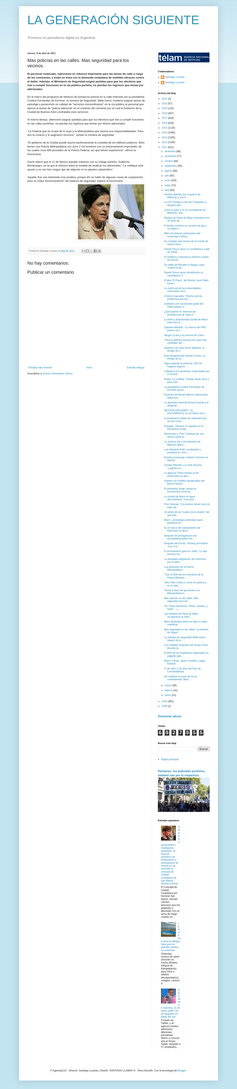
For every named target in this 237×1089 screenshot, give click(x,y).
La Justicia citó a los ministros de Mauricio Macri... (182, 443)
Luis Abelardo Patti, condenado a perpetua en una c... (182, 451)
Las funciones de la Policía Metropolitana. (179, 568)
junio (168, 180)
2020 (165, 103)
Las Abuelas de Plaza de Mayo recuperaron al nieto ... (181, 615)
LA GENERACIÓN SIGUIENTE (113, 20)
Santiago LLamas (174, 77)
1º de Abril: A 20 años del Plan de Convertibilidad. (182, 670)
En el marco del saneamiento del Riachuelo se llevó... (182, 529)
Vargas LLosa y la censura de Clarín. (184, 335)
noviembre (171, 156)
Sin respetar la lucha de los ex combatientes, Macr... (180, 678)
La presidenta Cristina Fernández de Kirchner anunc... (184, 388)
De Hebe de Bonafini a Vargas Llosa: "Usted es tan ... (184, 266)
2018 (165, 113)
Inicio (89, 367)
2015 (165, 127)
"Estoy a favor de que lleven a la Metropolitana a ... (182, 592)
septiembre (171, 165)
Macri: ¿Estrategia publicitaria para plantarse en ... (183, 521)
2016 (165, 123)
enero (168, 695)
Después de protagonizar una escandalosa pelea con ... (180, 537)
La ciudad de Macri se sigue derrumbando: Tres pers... (180, 498)
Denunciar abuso (169, 716)
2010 (165, 701)
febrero (169, 690)
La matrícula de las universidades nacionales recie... (182, 290)
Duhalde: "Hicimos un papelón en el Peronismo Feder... (183, 428)
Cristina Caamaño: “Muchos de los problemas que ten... (183, 297)
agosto (169, 170)
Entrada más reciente (40, 367)
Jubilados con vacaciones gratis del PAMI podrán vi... (183, 305)
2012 (165, 142)
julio (167, 175)
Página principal (170, 759)
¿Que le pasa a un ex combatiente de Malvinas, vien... (185, 211)
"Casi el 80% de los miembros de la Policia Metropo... (183, 576)
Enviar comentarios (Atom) (58, 373)
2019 (165, 108)
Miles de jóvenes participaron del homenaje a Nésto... (182, 235)
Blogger (182, 1070)
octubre (169, 161)
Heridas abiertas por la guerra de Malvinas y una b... (182, 196)
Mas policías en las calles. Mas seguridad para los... (181, 600)
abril (167, 190)
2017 (165, 118)
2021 (165, 98)
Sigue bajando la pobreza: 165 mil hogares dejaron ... (183, 365)
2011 (165, 147)
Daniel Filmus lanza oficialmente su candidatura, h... (183, 274)
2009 (165, 706)
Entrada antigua (135, 367)
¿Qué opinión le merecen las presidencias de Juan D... (180, 313)
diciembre (170, 151)
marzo (168, 685)
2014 (165, 132)
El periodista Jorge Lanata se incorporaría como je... (180, 490)
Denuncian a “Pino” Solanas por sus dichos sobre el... (184, 435)
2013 (165, 137)
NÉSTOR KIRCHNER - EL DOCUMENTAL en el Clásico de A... (185, 412)
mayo (168, 185)
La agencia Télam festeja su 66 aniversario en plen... (181, 474)
